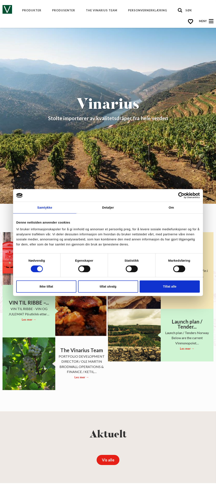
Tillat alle (170, 286)
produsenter (63, 10)
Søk (188, 10)
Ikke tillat (46, 286)
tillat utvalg (108, 286)
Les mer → (29, 319)
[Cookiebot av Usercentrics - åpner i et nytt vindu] (181, 195)
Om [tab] (171, 207)
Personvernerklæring (147, 10)
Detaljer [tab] (108, 207)
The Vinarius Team (101, 10)
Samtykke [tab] (44, 207)
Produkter (31, 10)
